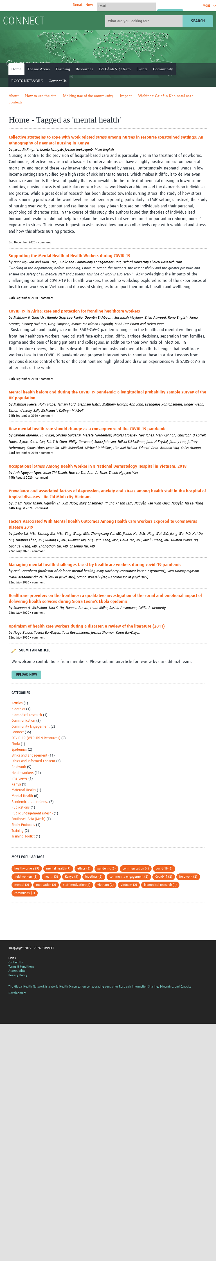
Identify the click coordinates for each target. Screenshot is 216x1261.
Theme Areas (38, 69)
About (14, 96)
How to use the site (41, 96)
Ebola (16, 744)
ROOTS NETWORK (27, 81)
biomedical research (27, 715)
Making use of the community (88, 96)
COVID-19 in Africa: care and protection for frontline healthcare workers (74, 311)
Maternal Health (24, 790)
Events (141, 69)
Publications (21, 807)
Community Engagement (31, 726)
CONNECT (23, 21)
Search (198, 21)
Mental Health (22, 796)
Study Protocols (23, 825)
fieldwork (19, 767)
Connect (18, 732)
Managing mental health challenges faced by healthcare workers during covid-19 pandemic (95, 565)
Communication (23, 721)
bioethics (18, 709)
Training (62, 69)
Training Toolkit (23, 836)
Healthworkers (22, 773)
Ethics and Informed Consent (33, 761)
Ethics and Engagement (29, 755)
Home (16, 69)
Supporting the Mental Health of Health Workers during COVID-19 (69, 256)
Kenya (16, 784)
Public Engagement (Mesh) (32, 813)
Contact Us (58, 81)
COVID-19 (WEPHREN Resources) (36, 738)
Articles (17, 703)
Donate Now (83, 5)
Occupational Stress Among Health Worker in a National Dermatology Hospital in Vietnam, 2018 (97, 466)
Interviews (19, 778)
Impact (126, 96)
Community (163, 69)
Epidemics (19, 749)
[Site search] (144, 21)
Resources (84, 69)
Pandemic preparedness (30, 802)
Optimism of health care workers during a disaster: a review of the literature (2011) (87, 626)
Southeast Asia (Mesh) (28, 819)
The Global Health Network (44, 5)
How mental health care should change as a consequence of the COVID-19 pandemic (87, 429)
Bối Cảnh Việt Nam (115, 69)
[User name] (126, 6)
